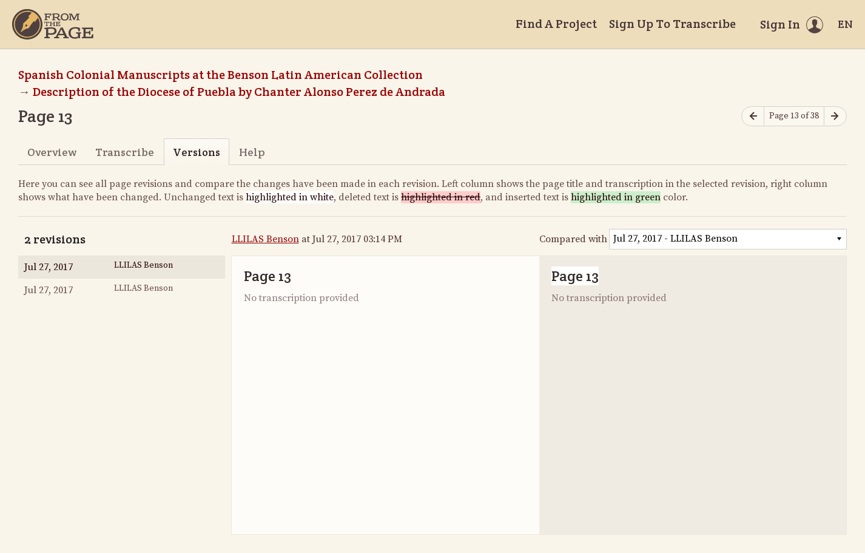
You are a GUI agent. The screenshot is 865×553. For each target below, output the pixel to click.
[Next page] (835, 116)
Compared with (573, 239)
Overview (51, 152)
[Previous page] (752, 116)
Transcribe (124, 152)
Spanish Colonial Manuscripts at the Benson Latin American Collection (220, 75)
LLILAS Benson (265, 239)
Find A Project (556, 24)
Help (252, 152)
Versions (196, 152)
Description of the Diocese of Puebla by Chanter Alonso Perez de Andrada (239, 92)
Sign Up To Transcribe (672, 24)
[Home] (52, 24)
